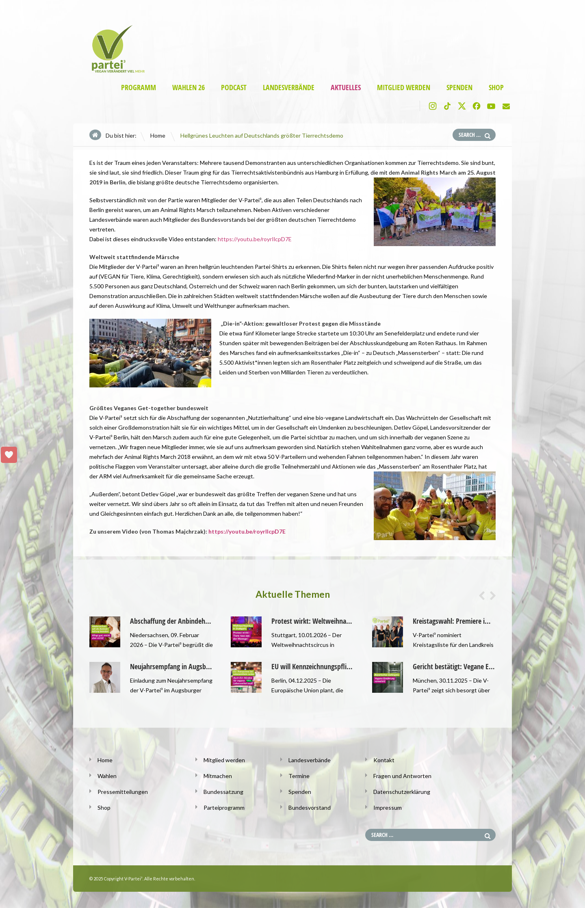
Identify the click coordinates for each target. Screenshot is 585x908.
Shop (496, 87)
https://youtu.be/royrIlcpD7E (255, 239)
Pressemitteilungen (123, 791)
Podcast (234, 87)
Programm (138, 87)
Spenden (459, 87)
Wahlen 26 (188, 87)
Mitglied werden (403, 87)
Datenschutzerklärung (401, 791)
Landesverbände (288, 87)
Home (157, 135)
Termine (299, 775)
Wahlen (107, 775)
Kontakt (383, 760)
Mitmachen (218, 775)
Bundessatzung (223, 791)
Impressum (387, 807)
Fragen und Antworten (402, 775)
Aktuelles (346, 87)
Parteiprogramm (224, 807)
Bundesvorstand (309, 807)
